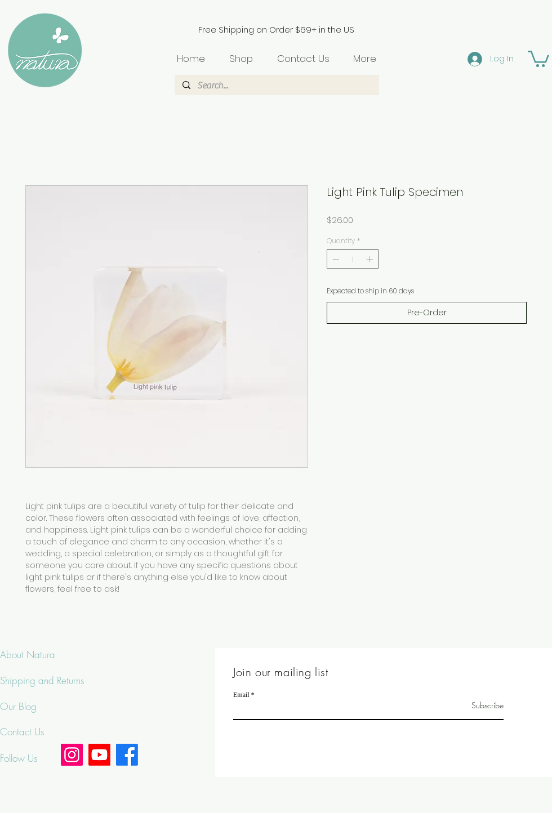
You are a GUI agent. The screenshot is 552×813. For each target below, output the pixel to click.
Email (241, 694)
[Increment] (370, 259)
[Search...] (276, 85)
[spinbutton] (352, 259)
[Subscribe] (475, 705)
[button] (538, 58)
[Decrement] (334, 259)
